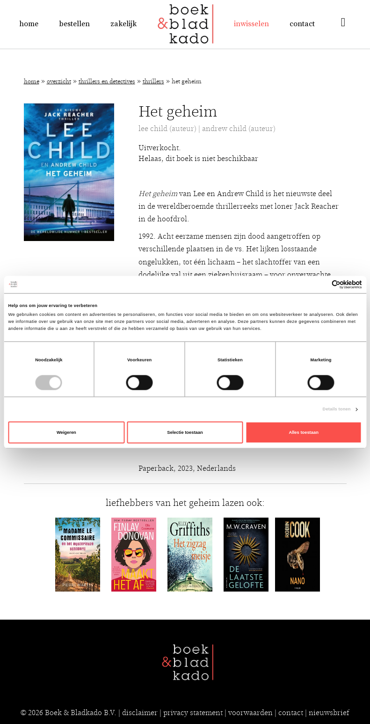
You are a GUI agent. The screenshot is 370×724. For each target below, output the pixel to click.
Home (28, 24)
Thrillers (153, 82)
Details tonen (337, 409)
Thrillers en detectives (107, 82)
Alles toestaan (303, 432)
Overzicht (59, 82)
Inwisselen (251, 24)
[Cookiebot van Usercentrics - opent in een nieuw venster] (321, 284)
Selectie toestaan (185, 432)
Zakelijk (123, 24)
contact (290, 713)
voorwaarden (250, 713)
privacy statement (193, 713)
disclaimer (140, 713)
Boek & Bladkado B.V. (80, 713)
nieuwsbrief (329, 713)
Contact (302, 24)
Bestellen (74, 24)
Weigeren (66, 432)
